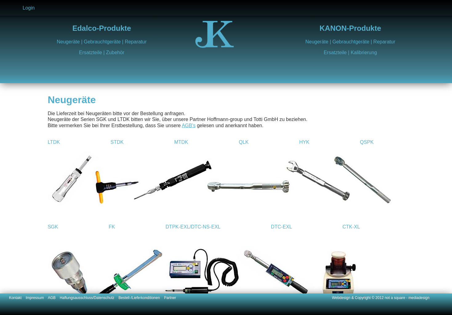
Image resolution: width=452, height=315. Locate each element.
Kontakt (17, 298)
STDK (117, 142)
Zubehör (115, 52)
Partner (170, 298)
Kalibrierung (364, 52)
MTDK (181, 142)
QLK (244, 142)
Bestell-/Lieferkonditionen (141, 298)
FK (112, 226)
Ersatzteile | (92, 52)
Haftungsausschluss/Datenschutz (89, 298)
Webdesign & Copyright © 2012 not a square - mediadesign (381, 298)
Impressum (37, 298)
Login (28, 7)
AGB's (189, 125)
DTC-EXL (281, 226)
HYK (304, 142)
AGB (54, 298)
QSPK (367, 142)
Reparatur (135, 41)
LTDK (54, 142)
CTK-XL (351, 226)
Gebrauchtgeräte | (104, 41)
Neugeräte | (70, 41)
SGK (53, 226)
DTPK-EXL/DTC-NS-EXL (193, 226)
